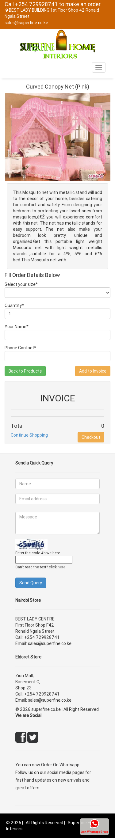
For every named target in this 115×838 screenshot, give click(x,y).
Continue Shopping (29, 435)
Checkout (91, 437)
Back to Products (25, 371)
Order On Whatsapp (60, 765)
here (61, 567)
